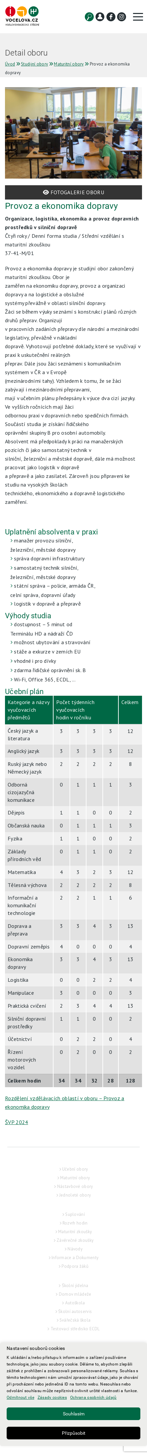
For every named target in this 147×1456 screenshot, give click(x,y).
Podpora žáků (75, 1266)
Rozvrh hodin (75, 1223)
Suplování (75, 1214)
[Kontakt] (100, 16)
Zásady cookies (52, 1397)
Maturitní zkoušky (75, 1232)
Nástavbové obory (75, 1186)
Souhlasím (73, 1413)
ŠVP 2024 (16, 1122)
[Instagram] (121, 16)
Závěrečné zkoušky (75, 1240)
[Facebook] (111, 16)
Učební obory (75, 1169)
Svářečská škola (75, 1320)
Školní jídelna (75, 1285)
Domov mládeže (75, 1294)
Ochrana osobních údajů (93, 1397)
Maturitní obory (75, 1178)
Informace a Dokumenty (75, 1257)
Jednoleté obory (75, 1195)
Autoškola (75, 1303)
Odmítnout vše (20, 1397)
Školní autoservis (75, 1311)
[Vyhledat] (89, 16)
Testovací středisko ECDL (75, 1329)
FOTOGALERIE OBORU (73, 192)
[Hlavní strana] (22, 16)
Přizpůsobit (73, 1433)
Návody (75, 1249)
